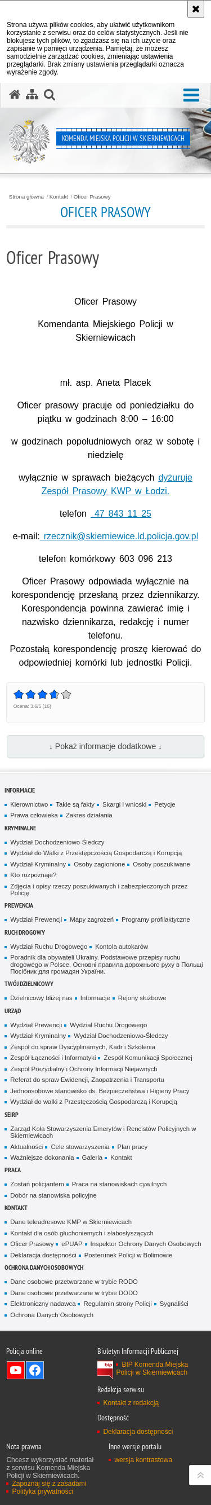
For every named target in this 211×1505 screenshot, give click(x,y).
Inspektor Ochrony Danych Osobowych (146, 1243)
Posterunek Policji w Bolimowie (128, 1255)
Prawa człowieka (34, 815)
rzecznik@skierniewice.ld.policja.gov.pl (119, 536)
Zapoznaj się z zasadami (49, 1484)
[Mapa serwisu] (32, 95)
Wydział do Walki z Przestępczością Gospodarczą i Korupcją (96, 853)
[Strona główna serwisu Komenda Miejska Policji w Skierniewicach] (14, 95)
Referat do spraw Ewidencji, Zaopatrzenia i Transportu (87, 1079)
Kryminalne (20, 828)
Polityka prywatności (42, 1491)
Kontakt (59, 197)
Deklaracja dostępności (43, 1255)
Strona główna (26, 197)
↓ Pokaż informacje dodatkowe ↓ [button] (105, 746)
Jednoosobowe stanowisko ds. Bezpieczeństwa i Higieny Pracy (99, 1091)
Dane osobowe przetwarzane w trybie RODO (74, 1281)
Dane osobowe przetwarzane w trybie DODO (74, 1293)
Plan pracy (133, 1146)
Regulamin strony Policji (117, 1303)
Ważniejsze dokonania (42, 1157)
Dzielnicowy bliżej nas (41, 997)
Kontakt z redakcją (131, 1403)
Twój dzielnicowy (29, 983)
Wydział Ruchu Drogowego (48, 946)
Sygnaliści (174, 1303)
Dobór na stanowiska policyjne (53, 1195)
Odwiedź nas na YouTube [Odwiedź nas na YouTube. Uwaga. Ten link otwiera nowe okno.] (16, 1370)
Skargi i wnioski (124, 804)
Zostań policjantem (37, 1184)
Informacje (20, 790)
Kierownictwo (29, 804)
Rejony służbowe (142, 997)
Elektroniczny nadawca (42, 1303)
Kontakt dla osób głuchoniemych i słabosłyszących (81, 1233)
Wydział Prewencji (36, 919)
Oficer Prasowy (92, 197)
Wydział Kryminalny (38, 864)
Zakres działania (89, 815)
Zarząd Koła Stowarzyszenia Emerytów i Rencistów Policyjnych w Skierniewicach (103, 1132)
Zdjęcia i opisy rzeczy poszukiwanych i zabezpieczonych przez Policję (98, 890)
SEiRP (12, 1114)
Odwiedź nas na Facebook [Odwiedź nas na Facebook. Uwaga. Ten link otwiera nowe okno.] (35, 1370)
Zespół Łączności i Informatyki (53, 1057)
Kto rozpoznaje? (33, 875)
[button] (191, 95)
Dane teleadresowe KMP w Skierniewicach (71, 1221)
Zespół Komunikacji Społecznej (148, 1057)
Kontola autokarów (121, 946)
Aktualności (26, 1146)
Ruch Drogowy (25, 932)
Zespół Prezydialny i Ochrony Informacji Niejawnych (83, 1069)
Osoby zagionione (99, 864)
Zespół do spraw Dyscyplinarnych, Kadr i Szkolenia (82, 1047)
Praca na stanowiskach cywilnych (119, 1184)
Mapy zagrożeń (92, 919)
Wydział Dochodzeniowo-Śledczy (57, 842)
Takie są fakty (75, 804)
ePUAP (71, 1243)
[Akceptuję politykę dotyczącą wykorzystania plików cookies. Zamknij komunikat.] (195, 9)
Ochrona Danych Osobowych (44, 1267)
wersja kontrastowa (143, 1460)
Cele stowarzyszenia (80, 1146)
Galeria (92, 1157)
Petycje (164, 804)
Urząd (13, 1010)
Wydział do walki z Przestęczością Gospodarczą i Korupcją (93, 1101)
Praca (13, 1169)
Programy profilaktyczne (156, 919)
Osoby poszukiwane (161, 864)
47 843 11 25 (121, 513)
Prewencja (19, 905)
